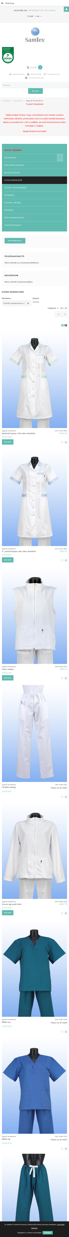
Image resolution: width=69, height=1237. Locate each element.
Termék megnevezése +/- (14, 303)
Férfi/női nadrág (9, 785)
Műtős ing (6, 1019)
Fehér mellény (8, 668)
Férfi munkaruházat (14, 217)
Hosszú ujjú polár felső (11, 902)
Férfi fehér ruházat (14, 165)
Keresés (35, 91)
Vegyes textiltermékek (15, 187)
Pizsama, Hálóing (12, 202)
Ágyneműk (9, 195)
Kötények (8, 210)
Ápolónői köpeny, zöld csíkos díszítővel (18, 433)
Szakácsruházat (12, 225)
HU (38, 16)
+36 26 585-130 (20, 10)
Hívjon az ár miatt (59, 786)
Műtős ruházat (12, 172)
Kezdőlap (6, 100)
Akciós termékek (12, 150)
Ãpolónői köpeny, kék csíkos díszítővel (19, 550)
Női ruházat (10, 157)
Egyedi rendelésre (13, 180)
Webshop (7, 3)
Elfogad (48, 1233)
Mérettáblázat (14, 240)
